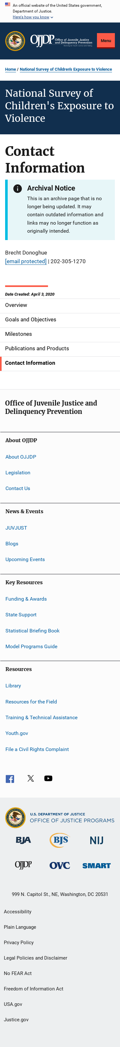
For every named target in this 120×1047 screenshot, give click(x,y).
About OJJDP (20, 456)
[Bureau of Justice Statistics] (60, 849)
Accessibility (17, 912)
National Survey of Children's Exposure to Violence (66, 69)
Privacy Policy (19, 942)
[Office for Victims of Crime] (60, 870)
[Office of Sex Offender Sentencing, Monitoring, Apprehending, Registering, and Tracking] (97, 869)
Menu (106, 40)
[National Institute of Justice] (96, 845)
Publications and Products (37, 348)
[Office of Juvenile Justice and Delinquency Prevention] (23, 870)
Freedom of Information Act (33, 989)
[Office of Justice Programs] (15, 41)
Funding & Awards (26, 599)
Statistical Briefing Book (32, 630)
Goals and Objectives (30, 319)
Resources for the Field (31, 701)
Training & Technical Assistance (41, 717)
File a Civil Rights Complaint (37, 749)
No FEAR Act (18, 973)
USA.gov (13, 1004)
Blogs (11, 544)
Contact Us (17, 488)
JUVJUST (16, 528)
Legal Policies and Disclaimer (35, 958)
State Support (20, 615)
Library (13, 686)
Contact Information (30, 363)
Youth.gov (16, 733)
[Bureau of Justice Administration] (23, 845)
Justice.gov (16, 1020)
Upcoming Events (25, 559)
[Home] (61, 41)
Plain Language (20, 927)
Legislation (17, 473)
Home (10, 69)
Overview (16, 305)
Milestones (18, 334)
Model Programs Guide (31, 646)
